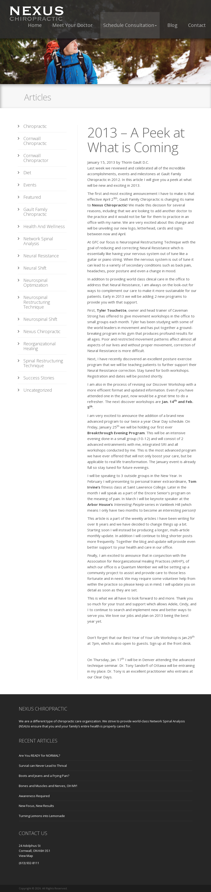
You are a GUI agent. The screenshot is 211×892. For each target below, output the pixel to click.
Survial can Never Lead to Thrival (43, 765)
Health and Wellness (44, 226)
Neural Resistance (41, 256)
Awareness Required (34, 796)
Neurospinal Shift (40, 319)
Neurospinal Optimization (35, 282)
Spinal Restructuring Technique (43, 363)
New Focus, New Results (36, 806)
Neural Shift (34, 268)
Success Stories (38, 378)
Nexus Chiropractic (42, 331)
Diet (27, 172)
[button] (130, 25)
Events (29, 185)
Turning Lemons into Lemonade (42, 816)
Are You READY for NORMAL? (39, 755)
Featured (32, 197)
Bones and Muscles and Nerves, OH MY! (48, 786)
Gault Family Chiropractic (35, 211)
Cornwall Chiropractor (35, 158)
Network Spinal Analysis (38, 241)
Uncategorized (37, 390)
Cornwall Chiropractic (35, 141)
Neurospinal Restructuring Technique (36, 302)
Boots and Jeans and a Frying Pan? (44, 776)
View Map (26, 856)
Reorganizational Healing (39, 346)
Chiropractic (35, 126)
